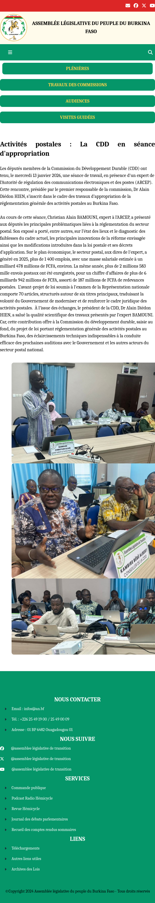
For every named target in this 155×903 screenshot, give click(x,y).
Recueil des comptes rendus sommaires (44, 829)
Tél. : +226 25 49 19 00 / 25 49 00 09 (40, 719)
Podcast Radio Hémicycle (32, 798)
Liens (77, 839)
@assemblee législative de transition (41, 748)
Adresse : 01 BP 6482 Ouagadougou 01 (42, 729)
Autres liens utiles (26, 858)
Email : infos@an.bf (28, 708)
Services (77, 778)
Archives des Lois (26, 869)
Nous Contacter (77, 699)
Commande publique (29, 787)
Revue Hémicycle (26, 808)
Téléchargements (26, 848)
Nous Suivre (77, 739)
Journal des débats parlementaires (40, 819)
